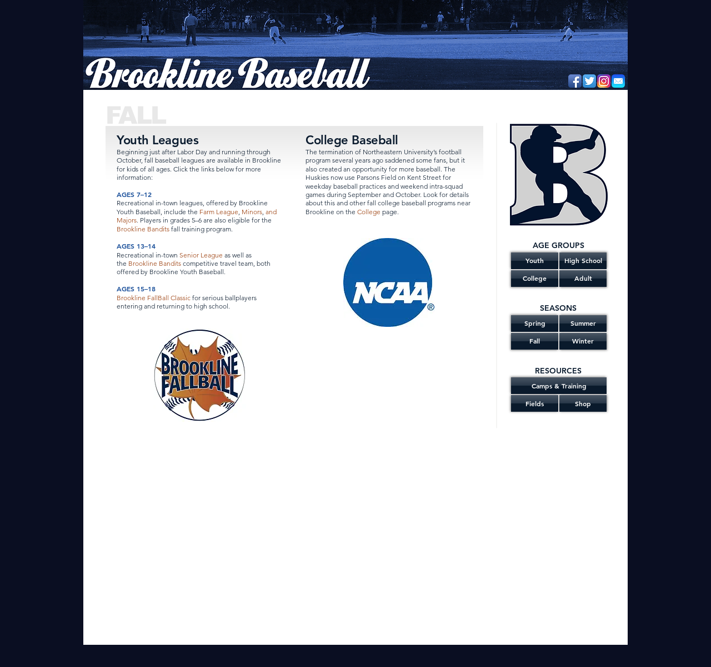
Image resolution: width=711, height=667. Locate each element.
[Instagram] (603, 81)
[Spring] (534, 323)
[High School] (583, 260)
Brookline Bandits (143, 229)
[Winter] (583, 341)
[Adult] (583, 278)
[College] (534, 278)
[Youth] (534, 260)
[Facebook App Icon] (575, 81)
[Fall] (534, 341)
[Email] (618, 81)
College (368, 212)
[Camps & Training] (559, 385)
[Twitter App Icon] (589, 81)
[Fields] (534, 403)
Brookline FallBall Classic (154, 298)
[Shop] (583, 403)
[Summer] (583, 323)
